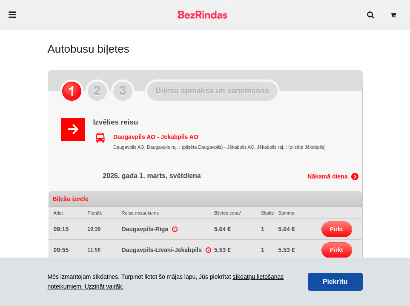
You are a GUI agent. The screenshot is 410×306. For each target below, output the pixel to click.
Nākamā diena (327, 176)
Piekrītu (335, 281)
